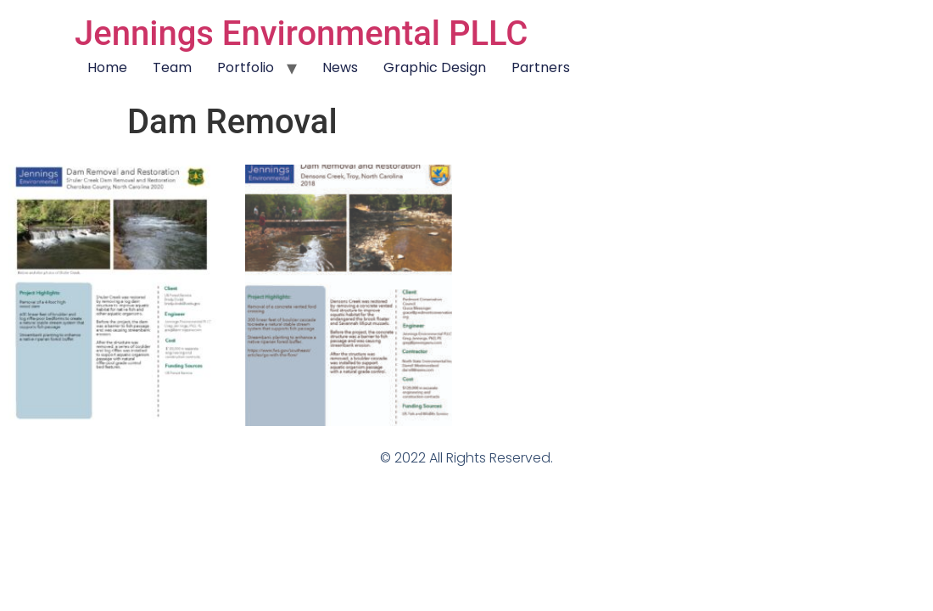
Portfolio (245, 67)
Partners (540, 67)
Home (107, 67)
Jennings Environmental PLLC (301, 33)
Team (172, 67)
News (340, 67)
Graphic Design (434, 67)
